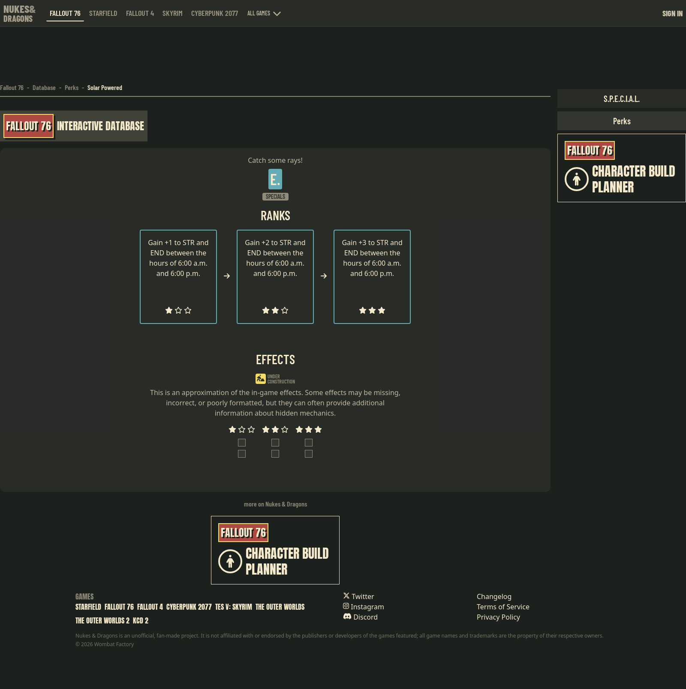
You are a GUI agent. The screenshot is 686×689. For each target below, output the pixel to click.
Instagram (363, 606)
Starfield (103, 13)
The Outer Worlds (280, 607)
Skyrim (172, 13)
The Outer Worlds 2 (102, 620)
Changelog (494, 596)
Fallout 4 (140, 13)
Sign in (672, 13)
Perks (71, 87)
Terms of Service (503, 606)
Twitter (358, 596)
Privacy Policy (498, 617)
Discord (360, 617)
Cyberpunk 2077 (214, 13)
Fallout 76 (65, 13)
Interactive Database (100, 126)
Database (44, 87)
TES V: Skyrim (233, 607)
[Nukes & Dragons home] (19, 13)
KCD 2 (140, 620)
